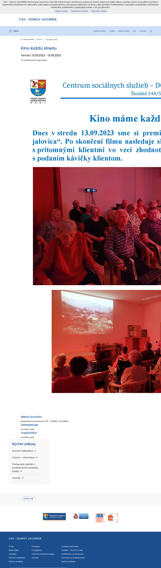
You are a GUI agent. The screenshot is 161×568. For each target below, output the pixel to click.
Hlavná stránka (100, 31)
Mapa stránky (124, 31)
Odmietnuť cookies (79, 11)
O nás (11, 546)
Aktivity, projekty (16, 561)
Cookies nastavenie (69, 546)
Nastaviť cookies (99, 11)
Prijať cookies (61, 11)
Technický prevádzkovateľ (73, 557)
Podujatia (39, 39)
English (112, 31)
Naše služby (14, 550)
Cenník (16, 477)
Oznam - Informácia (23, 457)
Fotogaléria (37, 550)
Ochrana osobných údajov (43, 554)
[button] (151, 31)
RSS (134, 31)
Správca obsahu (68, 561)
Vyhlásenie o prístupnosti (72, 554)
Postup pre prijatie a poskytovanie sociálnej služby (25, 468)
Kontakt (143, 31)
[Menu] (14, 31)
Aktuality (12, 554)
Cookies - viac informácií (72, 550)
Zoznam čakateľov (22, 450)
